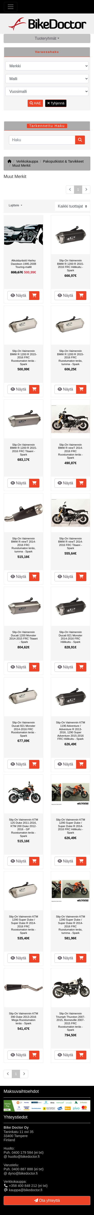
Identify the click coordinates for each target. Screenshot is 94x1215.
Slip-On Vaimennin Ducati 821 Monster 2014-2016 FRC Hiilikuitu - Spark (70, 637)
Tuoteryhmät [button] (45, 38)
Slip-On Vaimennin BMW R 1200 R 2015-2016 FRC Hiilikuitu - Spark (70, 265)
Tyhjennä (55, 103)
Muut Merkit (21, 165)
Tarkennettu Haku (47, 126)
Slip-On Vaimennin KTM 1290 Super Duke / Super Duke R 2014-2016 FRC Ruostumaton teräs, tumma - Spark (70, 924)
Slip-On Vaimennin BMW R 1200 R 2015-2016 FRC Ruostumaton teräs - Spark (23, 357)
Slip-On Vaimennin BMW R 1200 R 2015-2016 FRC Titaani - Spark (23, 449)
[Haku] (42, 140)
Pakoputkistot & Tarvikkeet (63, 161)
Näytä (18, 295)
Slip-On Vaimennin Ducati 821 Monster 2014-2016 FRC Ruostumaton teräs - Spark (23, 729)
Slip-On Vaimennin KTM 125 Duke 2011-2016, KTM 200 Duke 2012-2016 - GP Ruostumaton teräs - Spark (23, 827)
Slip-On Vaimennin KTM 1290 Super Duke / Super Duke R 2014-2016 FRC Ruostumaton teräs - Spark (23, 924)
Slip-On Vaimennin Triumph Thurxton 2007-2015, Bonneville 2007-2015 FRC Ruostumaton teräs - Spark (70, 1021)
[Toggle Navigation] (10, 7)
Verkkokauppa (27, 161)
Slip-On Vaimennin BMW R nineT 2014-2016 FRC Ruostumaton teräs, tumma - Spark (23, 545)
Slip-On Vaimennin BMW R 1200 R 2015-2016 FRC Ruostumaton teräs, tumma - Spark (70, 357)
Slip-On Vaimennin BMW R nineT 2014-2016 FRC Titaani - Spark (70, 543)
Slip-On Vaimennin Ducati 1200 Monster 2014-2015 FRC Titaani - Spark (23, 637)
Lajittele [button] (14, 205)
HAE (35, 103)
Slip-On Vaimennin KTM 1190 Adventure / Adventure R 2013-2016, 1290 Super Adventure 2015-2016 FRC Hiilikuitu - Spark (70, 730)
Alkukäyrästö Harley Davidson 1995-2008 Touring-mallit (23, 263)
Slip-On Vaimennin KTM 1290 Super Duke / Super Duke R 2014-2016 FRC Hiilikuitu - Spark (70, 826)
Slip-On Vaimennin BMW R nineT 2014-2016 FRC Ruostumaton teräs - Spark (70, 451)
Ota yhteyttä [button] (47, 1200)
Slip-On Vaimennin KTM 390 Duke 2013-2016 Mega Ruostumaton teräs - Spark (23, 1018)
